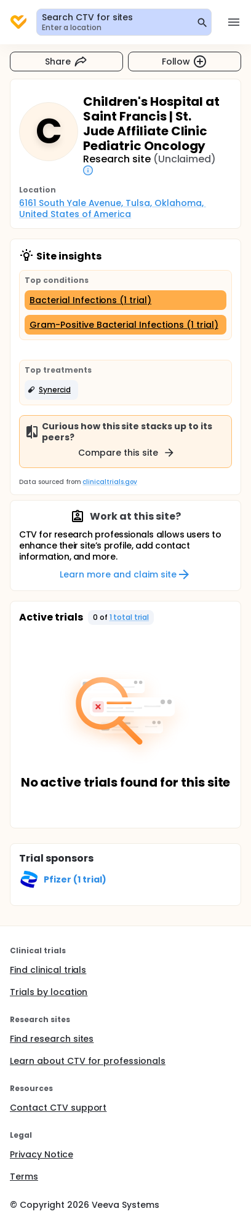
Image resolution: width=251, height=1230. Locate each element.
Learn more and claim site (125, 574)
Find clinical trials (48, 970)
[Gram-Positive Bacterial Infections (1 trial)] (125, 324)
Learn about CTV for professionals (87, 1061)
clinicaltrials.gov (109, 481)
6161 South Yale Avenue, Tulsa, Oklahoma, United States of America (112, 208)
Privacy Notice (41, 1154)
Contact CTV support (58, 1107)
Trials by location (48, 992)
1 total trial (129, 617)
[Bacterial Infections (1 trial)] (125, 300)
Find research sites (52, 1039)
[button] (51, 390)
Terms (24, 1176)
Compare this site (126, 452)
